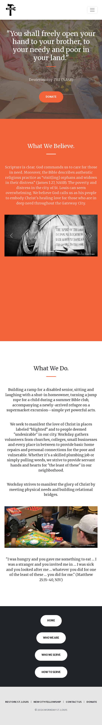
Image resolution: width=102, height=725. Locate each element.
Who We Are (51, 637)
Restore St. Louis (17, 701)
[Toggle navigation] (92, 10)
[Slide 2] (51, 251)
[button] (11, 235)
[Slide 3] (58, 251)
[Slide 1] (44, 251)
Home (51, 620)
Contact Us (74, 701)
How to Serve (51, 672)
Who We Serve (51, 654)
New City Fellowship (47, 701)
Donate (51, 96)
